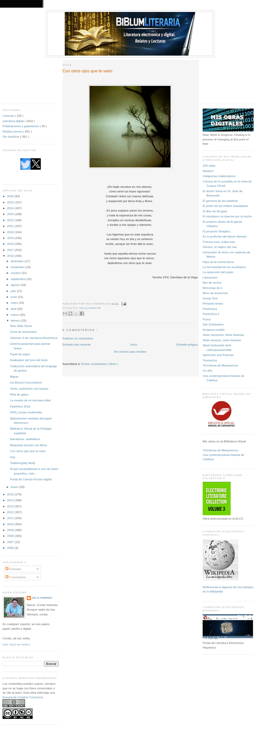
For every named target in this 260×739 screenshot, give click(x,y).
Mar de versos (212, 282)
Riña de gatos (19, 394)
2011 (11, 518)
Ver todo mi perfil (17, 644)
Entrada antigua (187, 344)
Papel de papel (20, 354)
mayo (15, 302)
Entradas (13, 569)
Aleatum (208, 171)
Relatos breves (13, 131)
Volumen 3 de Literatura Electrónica (33, 337)
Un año (207, 370)
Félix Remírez (42, 598)
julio (14, 291)
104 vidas (209, 165)
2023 (11, 214)
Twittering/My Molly (22, 463)
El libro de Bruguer (215, 211)
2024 (11, 208)
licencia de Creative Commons (23, 697)
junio (14, 296)
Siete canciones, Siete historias (223, 334)
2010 (11, 524)
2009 (11, 530)
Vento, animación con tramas (29, 388)
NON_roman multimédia (26, 412)
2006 (11, 547)
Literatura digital (13, 121)
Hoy (12, 457)
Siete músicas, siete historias (222, 340)
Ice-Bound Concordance (26, 382)
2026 (11, 196)
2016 (11, 255)
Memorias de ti (212, 287)
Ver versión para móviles (130, 351)
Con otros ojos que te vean (28, 451)
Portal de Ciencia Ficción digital (30, 479)
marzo (15, 314)
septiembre (18, 279)
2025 (11, 202)
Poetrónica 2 (211, 313)
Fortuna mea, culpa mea (219, 241)
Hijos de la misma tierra (218, 261)
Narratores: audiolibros (25, 439)
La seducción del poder (218, 272)
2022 (11, 220)
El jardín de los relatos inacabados (225, 205)
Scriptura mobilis (214, 329)
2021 (11, 226)
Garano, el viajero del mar (220, 246)
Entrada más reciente (76, 344)
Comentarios (15, 577)
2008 (11, 535)
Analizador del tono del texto (29, 360)
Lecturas (9, 115)
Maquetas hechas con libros (28, 445)
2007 (11, 542)
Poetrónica (210, 308)
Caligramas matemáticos (219, 176)
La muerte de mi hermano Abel (30, 400)
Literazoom (210, 277)
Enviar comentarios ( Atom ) (99, 363)
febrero (16, 320)
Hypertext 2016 (20, 406)
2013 (11, 506)
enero (15, 487)
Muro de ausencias (215, 293)
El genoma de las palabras (220, 200)
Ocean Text (210, 298)
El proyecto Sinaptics (216, 231)
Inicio (133, 344)
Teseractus (210, 360)
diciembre (17, 261)
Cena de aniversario (23, 331)
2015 (11, 494)
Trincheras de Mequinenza (220, 365)
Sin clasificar (11, 136)
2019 (11, 238)
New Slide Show (21, 325)
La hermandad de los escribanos (224, 267)
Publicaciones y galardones (21, 126)
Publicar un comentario (77, 338)
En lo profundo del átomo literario (224, 236)
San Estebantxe (213, 324)
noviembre (18, 267)
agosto (15, 284)
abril (14, 308)
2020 (11, 232)
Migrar (14, 376)
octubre (16, 272)
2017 (11, 250)
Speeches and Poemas (218, 355)
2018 (11, 243)
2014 (11, 500)
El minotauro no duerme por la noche (227, 216)
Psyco (207, 319)
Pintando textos (213, 303)
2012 (11, 512)
